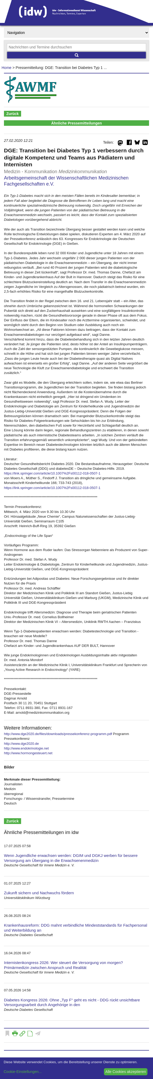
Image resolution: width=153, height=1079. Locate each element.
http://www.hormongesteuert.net (28, 753)
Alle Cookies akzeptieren (125, 1072)
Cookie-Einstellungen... (23, 1071)
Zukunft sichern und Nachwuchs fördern (39, 893)
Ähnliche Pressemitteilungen (76, 123)
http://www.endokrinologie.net (26, 748)
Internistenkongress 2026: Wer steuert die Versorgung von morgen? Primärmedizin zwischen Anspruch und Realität (63, 965)
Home (6, 68)
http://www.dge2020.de (21, 744)
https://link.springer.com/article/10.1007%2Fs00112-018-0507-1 (52, 473)
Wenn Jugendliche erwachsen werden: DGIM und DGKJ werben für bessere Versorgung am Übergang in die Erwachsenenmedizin (71, 858)
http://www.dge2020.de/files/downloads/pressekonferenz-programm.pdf (58, 734)
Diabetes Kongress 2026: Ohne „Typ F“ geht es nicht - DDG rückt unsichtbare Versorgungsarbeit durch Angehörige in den (72, 1002)
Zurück (12, 114)
